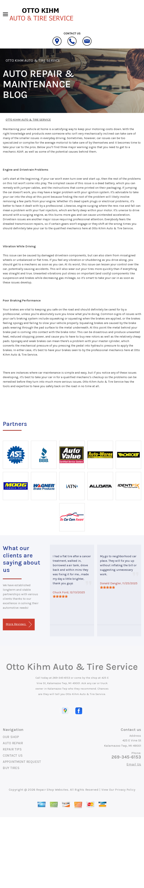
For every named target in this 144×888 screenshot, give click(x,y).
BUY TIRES (11, 768)
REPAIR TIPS (12, 749)
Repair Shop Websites (52, 789)
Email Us (134, 764)
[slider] (60, 596)
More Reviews (19, 624)
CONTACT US (13, 755)
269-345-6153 (61, 677)
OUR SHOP (11, 737)
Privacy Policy (125, 789)
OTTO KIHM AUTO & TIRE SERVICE (33, 60)
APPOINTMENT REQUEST (22, 762)
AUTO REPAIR (13, 743)
